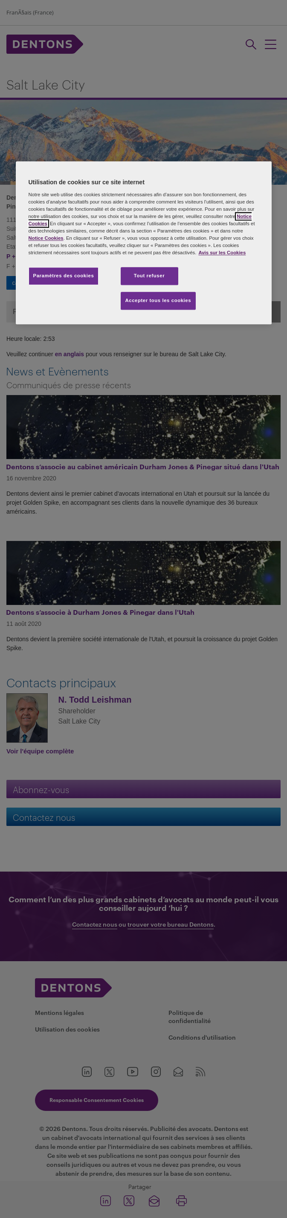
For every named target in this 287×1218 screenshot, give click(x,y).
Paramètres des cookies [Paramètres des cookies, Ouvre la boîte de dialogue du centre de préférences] (63, 276)
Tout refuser (149, 276)
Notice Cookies (46, 238)
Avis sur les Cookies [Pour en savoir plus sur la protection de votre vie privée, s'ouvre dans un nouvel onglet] (222, 253)
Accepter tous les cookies (158, 300)
